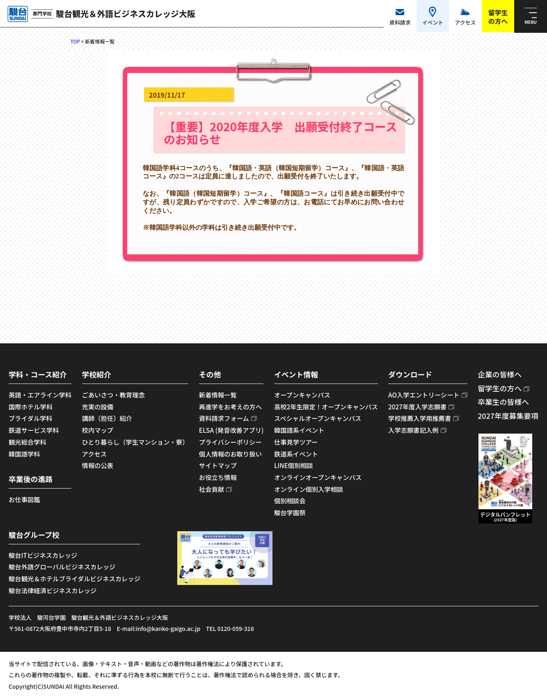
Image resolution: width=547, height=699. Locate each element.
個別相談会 (290, 500)
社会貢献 (211, 488)
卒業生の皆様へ (503, 401)
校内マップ (98, 429)
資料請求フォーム (224, 418)
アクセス (94, 453)
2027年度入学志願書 (417, 406)
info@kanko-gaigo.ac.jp (168, 628)
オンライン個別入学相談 (308, 488)
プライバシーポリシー (230, 441)
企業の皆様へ (500, 374)
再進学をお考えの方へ (230, 406)
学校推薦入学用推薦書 (419, 418)
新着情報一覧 (218, 394)
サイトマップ (218, 465)
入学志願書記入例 (413, 429)
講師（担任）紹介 (107, 418)
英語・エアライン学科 (40, 394)
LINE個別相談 (293, 465)
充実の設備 (98, 406)
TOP (75, 41)
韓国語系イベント (299, 429)
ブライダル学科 (31, 418)
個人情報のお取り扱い (230, 453)
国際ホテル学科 (31, 406)
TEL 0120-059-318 (230, 628)
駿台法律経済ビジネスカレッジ (52, 590)
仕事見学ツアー (296, 441)
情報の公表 (98, 465)
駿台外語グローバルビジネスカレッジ (62, 566)
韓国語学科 (24, 453)
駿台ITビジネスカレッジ (43, 555)
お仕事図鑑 (24, 499)
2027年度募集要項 (508, 415)
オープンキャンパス (302, 394)
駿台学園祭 (290, 512)
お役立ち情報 (218, 477)
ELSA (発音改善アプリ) (231, 429)
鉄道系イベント (296, 453)
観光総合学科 (27, 441)
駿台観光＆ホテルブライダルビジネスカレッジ (74, 578)
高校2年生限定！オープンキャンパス (326, 406)
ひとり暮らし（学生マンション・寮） (135, 441)
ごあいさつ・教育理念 (113, 394)
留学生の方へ (500, 388)
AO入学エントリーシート (424, 394)
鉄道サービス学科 (34, 429)
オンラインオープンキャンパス (318, 477)
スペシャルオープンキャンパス (317, 418)
